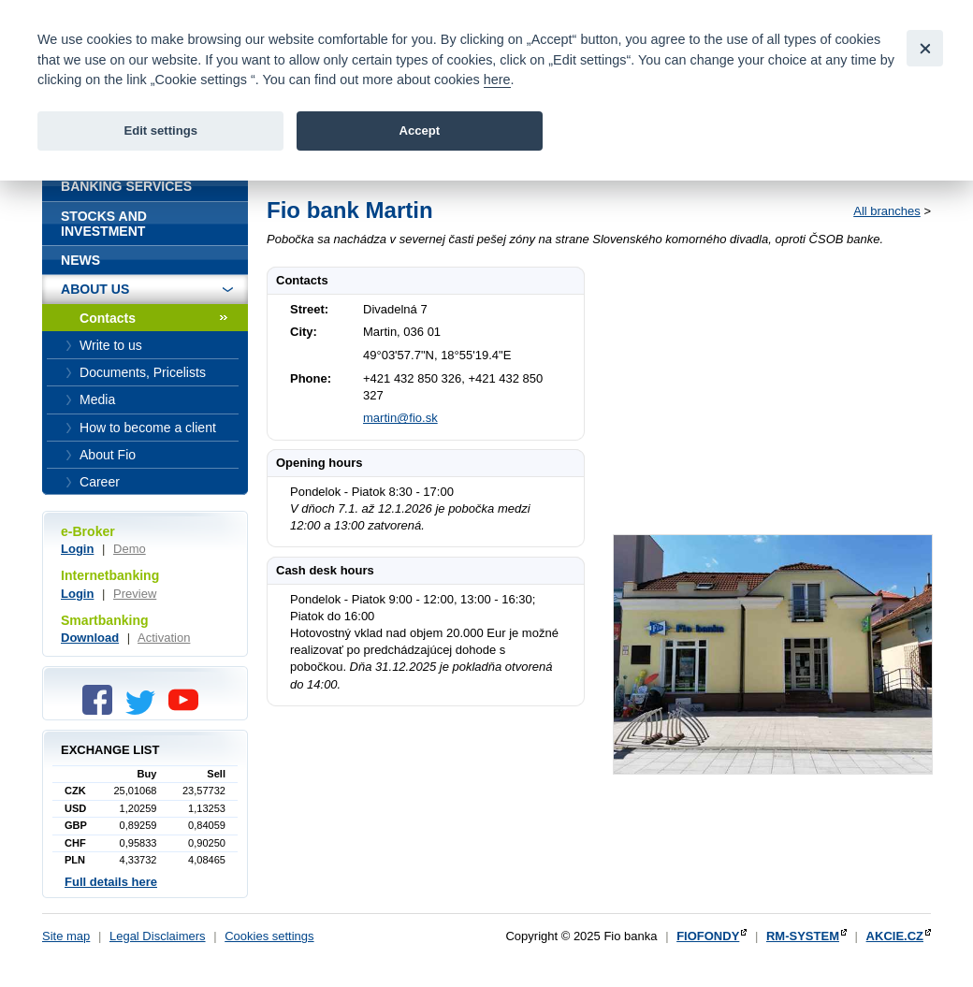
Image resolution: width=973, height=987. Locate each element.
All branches (887, 211)
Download (90, 638)
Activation (164, 638)
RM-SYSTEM (802, 936)
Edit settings (160, 130)
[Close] (925, 48)
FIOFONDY (707, 936)
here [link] (497, 79)
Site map (66, 936)
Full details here (111, 882)
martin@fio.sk (400, 418)
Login (77, 549)
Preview (134, 594)
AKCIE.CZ (894, 936)
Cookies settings (269, 936)
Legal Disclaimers (157, 936)
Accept (419, 130)
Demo (129, 549)
